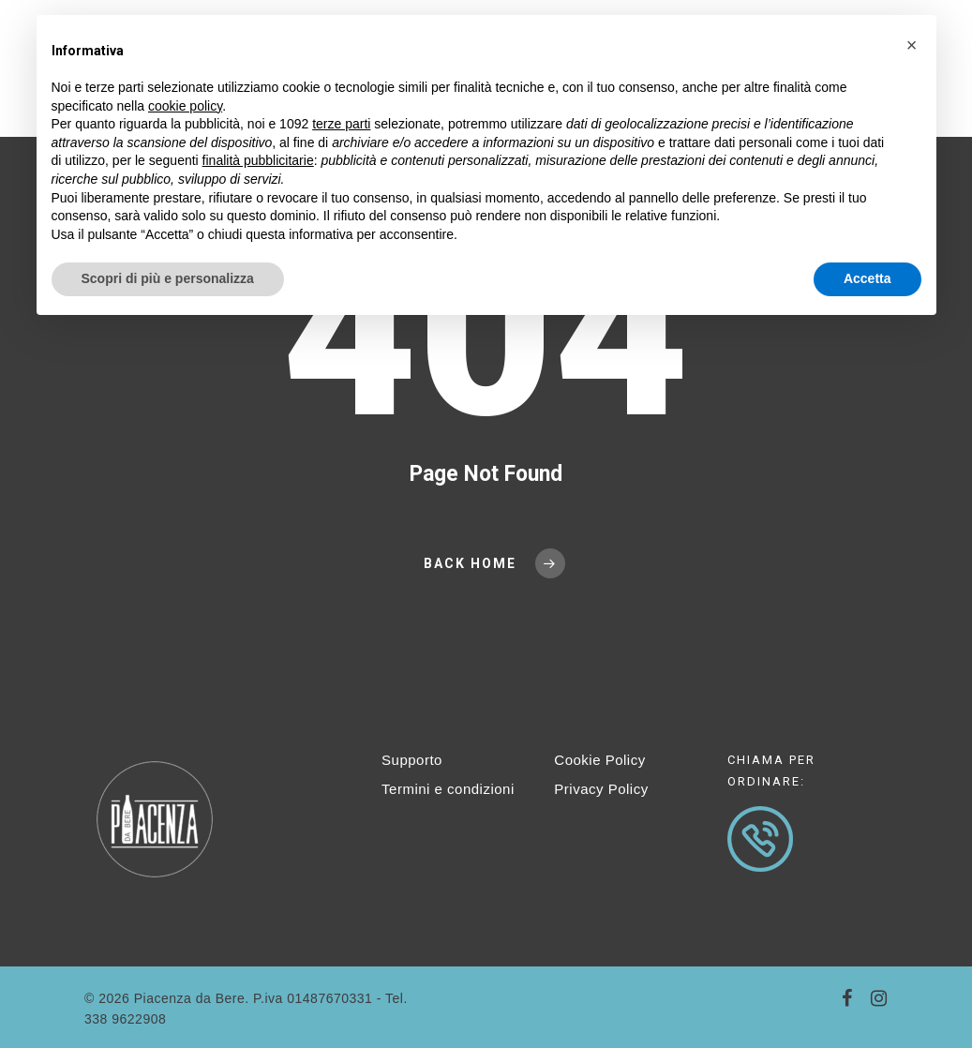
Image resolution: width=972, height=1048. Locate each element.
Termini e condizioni (448, 789)
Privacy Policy (601, 789)
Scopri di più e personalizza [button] (168, 278)
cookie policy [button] (185, 105)
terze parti (341, 123)
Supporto (411, 760)
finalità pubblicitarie (258, 160)
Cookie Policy (599, 760)
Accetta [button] (867, 278)
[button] (912, 45)
